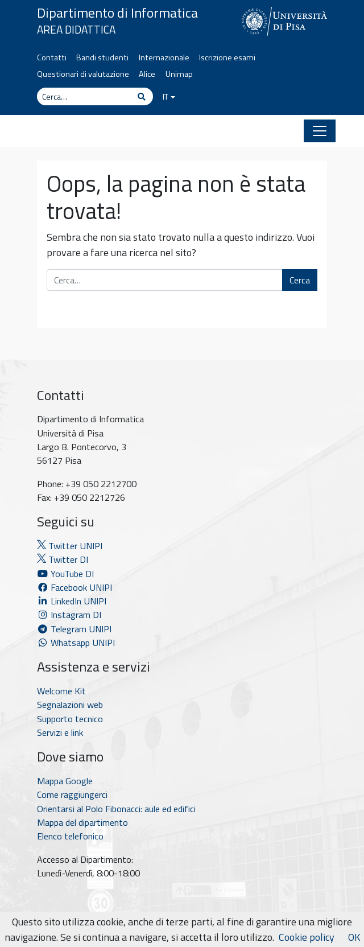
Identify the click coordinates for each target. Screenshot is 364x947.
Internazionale (164, 57)
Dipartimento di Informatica (117, 12)
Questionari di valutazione (83, 74)
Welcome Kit (61, 691)
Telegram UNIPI (74, 629)
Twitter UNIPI (69, 546)
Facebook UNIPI (74, 587)
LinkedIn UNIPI (71, 601)
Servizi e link (60, 732)
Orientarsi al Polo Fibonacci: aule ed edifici (116, 809)
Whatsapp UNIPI (76, 642)
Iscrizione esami (227, 57)
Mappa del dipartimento (82, 822)
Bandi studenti (102, 57)
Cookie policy (306, 937)
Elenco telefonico (70, 836)
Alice (147, 74)
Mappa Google (65, 781)
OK (354, 937)
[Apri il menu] (320, 131)
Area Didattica (76, 29)
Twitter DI (62, 559)
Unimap (179, 74)
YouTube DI (66, 573)
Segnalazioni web (70, 704)
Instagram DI (69, 614)
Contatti (52, 57)
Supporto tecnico (70, 719)
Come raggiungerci (72, 794)
